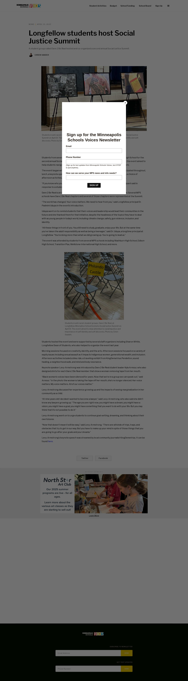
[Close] (125, 103)
